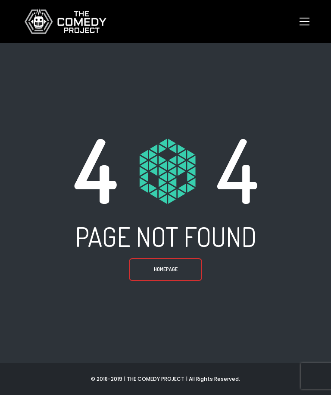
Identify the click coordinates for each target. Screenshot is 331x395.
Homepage (166, 269)
